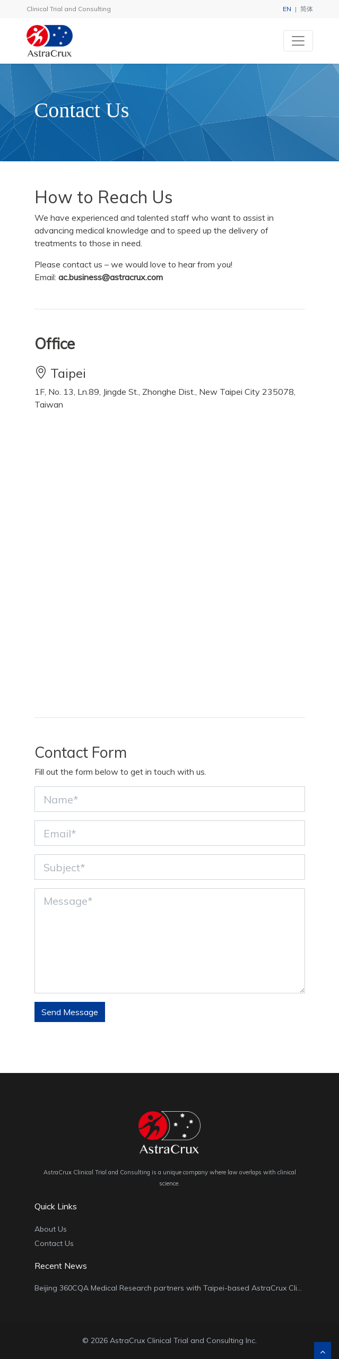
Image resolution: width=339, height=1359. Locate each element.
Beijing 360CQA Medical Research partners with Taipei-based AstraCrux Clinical (173, 1288)
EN (287, 9)
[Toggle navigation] (298, 40)
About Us (50, 1229)
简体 (306, 9)
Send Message (69, 1012)
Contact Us (54, 1243)
